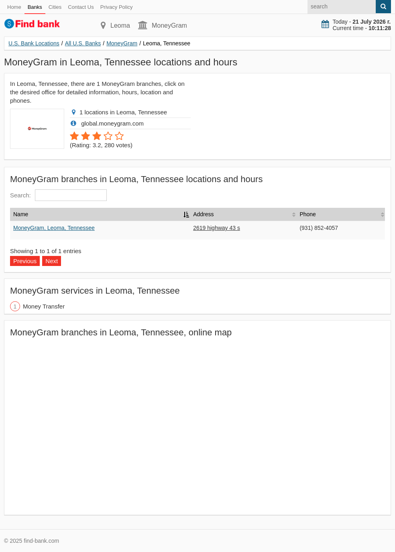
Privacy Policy (116, 7)
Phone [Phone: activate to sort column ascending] (307, 214)
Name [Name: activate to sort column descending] (20, 214)
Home (14, 7)
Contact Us (81, 7)
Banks (35, 7)
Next (51, 261)
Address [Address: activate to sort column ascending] (203, 214)
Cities (55, 7)
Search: (58, 195)
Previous (25, 261)
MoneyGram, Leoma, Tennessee (54, 228)
